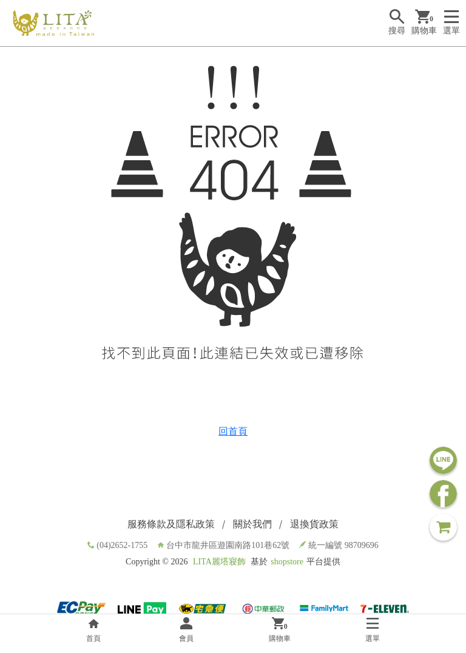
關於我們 (252, 524)
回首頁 (233, 431)
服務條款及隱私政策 (171, 524)
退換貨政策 (314, 524)
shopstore (287, 561)
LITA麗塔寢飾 (219, 561)
